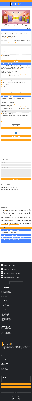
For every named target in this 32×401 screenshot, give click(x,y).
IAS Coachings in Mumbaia (6, 290)
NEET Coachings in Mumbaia (6, 328)
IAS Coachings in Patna (5, 296)
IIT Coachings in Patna (5, 309)
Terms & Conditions (5, 369)
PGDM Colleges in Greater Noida (12, 215)
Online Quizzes (4, 364)
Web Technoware (27, 396)
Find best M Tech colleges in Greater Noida (16, 220)
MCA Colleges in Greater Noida (21, 213)
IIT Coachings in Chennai (5, 304)
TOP (15, 392)
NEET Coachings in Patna (6, 334)
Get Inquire (16, 59)
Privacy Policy (4, 368)
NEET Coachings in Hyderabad (6, 331)
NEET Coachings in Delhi (5, 327)
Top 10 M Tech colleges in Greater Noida (21, 217)
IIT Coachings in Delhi (5, 301)
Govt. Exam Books (4, 355)
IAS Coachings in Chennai (6, 291)
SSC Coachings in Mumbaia (6, 315)
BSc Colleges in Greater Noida (23, 210)
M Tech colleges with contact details (15, 223)
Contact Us (3, 365)
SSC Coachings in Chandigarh (6, 320)
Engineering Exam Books (6, 359)
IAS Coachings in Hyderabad (6, 292)
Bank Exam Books (4, 356)
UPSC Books (4, 354)
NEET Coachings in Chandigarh (6, 333)
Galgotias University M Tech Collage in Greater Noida (10, 189)
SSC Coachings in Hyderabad (6, 318)
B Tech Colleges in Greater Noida (19, 209)
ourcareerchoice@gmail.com (8, 378)
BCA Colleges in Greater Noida (11, 210)
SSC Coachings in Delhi (5, 314)
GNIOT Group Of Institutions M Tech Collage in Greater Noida (11, 187)
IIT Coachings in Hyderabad (6, 305)
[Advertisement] (16, 149)
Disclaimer (3, 370)
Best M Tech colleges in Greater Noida (7, 217)
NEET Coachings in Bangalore (6, 332)
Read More (28, 28)
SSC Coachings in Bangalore (6, 319)
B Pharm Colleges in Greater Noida (7, 209)
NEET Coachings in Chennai (6, 329)
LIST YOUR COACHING (16, 282)
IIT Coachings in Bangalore (6, 306)
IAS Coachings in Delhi (5, 288)
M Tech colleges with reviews (26, 223)
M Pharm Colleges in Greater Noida (18, 212)
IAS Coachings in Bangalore (6, 293)
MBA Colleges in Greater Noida (11, 213)
